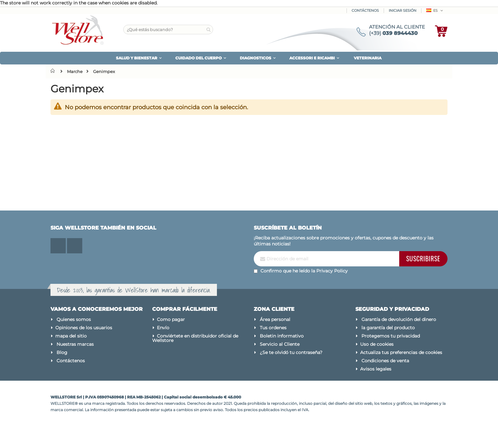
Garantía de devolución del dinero (398, 319)
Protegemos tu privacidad (390, 336)
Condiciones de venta (385, 361)
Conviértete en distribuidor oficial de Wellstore (195, 338)
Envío (163, 328)
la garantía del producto (388, 328)
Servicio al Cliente (279, 344)
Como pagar (171, 319)
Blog (62, 352)
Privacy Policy (332, 271)
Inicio (53, 71)
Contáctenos (365, 10)
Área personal (275, 319)
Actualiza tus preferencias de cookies (401, 352)
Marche (75, 71)
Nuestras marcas (75, 344)
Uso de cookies (377, 344)
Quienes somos (74, 319)
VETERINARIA (367, 58)
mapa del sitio (71, 336)
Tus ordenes (273, 328)
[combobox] (168, 29)
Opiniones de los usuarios (83, 328)
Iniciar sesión (402, 10)
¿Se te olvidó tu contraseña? (291, 352)
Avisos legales (375, 369)
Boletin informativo (282, 336)
